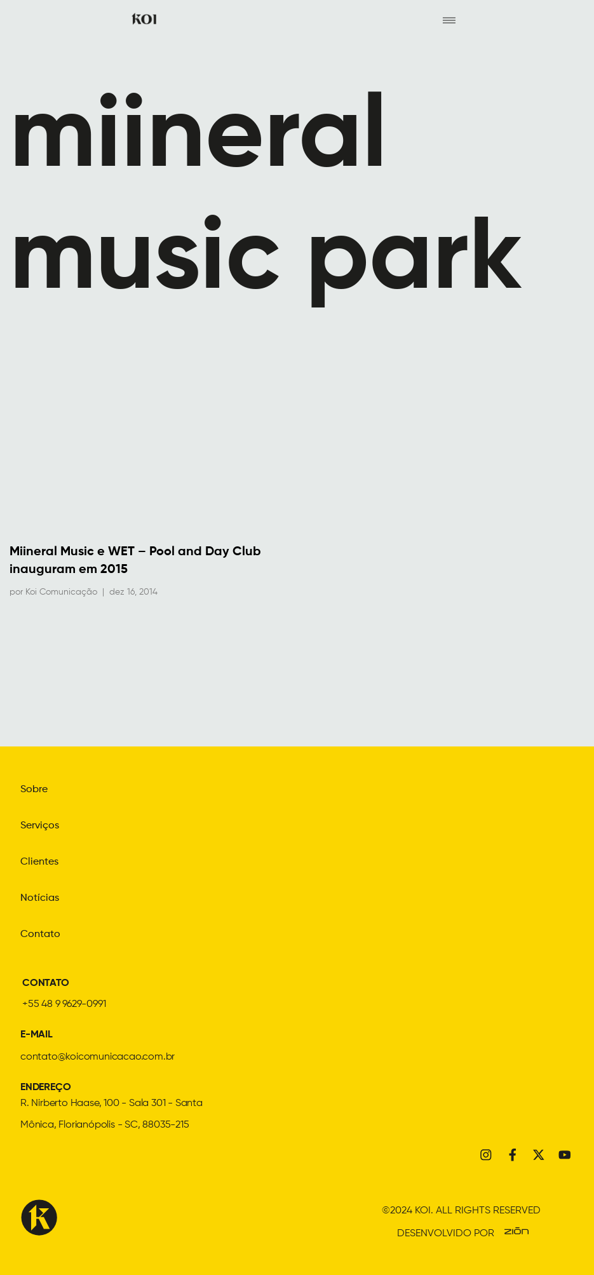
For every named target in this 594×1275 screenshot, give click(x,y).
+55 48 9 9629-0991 (63, 1002)
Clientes (39, 861)
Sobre (34, 790)
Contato (40, 933)
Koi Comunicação (61, 592)
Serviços (39, 826)
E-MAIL (36, 1033)
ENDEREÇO (45, 1086)
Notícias (39, 897)
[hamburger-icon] (449, 19)
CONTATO (45, 981)
